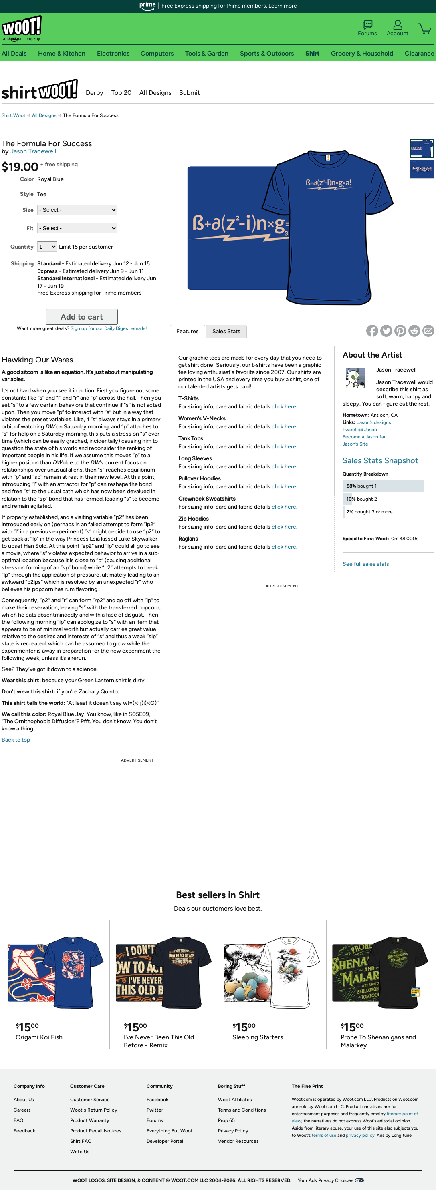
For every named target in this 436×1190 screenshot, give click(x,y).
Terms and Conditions (242, 1110)
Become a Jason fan (365, 437)
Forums (367, 28)
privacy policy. (360, 1135)
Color (27, 179)
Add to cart (82, 317)
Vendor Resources (238, 1141)
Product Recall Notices (95, 1131)
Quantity (22, 246)
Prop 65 (226, 1120)
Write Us (79, 1151)
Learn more (282, 5)
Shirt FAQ (80, 1141)
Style (27, 194)
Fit (30, 228)
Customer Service (90, 1099)
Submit (189, 92)
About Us (24, 1099)
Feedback (24, 1131)
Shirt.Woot (40, 89)
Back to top (16, 739)
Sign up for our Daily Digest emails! (109, 328)
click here (284, 406)
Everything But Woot (170, 1131)
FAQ (18, 1120)
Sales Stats (226, 331)
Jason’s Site (355, 444)
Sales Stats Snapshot (380, 460)
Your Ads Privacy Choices (325, 1180)
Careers (22, 1110)
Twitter (155, 1110)
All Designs (155, 92)
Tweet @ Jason (360, 429)
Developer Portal (165, 1141)
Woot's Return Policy (93, 1110)
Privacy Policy (233, 1131)
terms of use (324, 1135)
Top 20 (121, 92)
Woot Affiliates (235, 1099)
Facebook (157, 1099)
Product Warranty (89, 1120)
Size (28, 210)
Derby (94, 92)
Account (397, 28)
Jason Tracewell (33, 151)
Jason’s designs (374, 422)
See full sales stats (366, 564)
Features (187, 331)
